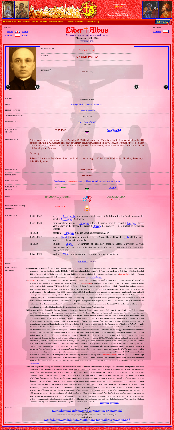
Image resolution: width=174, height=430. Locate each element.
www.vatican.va (104, 402)
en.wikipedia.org (34, 363)
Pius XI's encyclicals (111, 181)
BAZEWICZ (83, 262)
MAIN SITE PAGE (9, 22)
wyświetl (9, 35)
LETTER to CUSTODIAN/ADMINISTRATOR (82, 22)
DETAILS (34, 22)
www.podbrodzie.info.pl (114, 410)
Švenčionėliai (59, 181)
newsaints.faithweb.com (97, 410)
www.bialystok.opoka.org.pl (93, 277)
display (10, 31)
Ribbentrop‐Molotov (93, 181)
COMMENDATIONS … (57, 22)
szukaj (24, 35)
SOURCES (43, 22)
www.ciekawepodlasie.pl (121, 419)
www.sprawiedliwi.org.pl (86, 419)
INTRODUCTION (24, 22)
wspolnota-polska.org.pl (80, 410)
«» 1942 (74, 181)
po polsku (157, 31)
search (25, 31)
